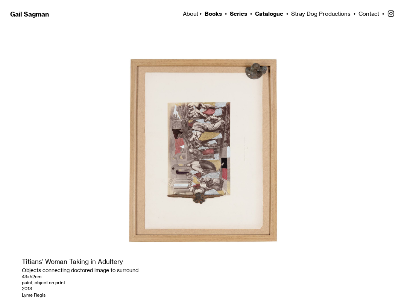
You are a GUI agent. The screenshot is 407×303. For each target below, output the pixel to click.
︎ (391, 13)
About (189, 13)
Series (238, 13)
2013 (27, 288)
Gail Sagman (29, 14)
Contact (368, 13)
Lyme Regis (34, 295)
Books (213, 13)
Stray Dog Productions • (324, 13)
